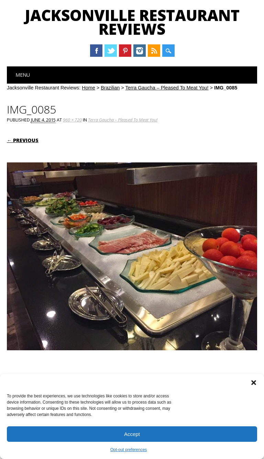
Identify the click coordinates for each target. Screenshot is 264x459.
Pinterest (125, 50)
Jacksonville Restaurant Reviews (132, 22)
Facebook (96, 50)
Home (88, 87)
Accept (132, 434)
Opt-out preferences (128, 449)
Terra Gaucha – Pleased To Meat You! (166, 87)
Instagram (139, 50)
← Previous (22, 140)
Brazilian (110, 87)
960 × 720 (72, 120)
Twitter (110, 50)
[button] (253, 382)
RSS (154, 50)
